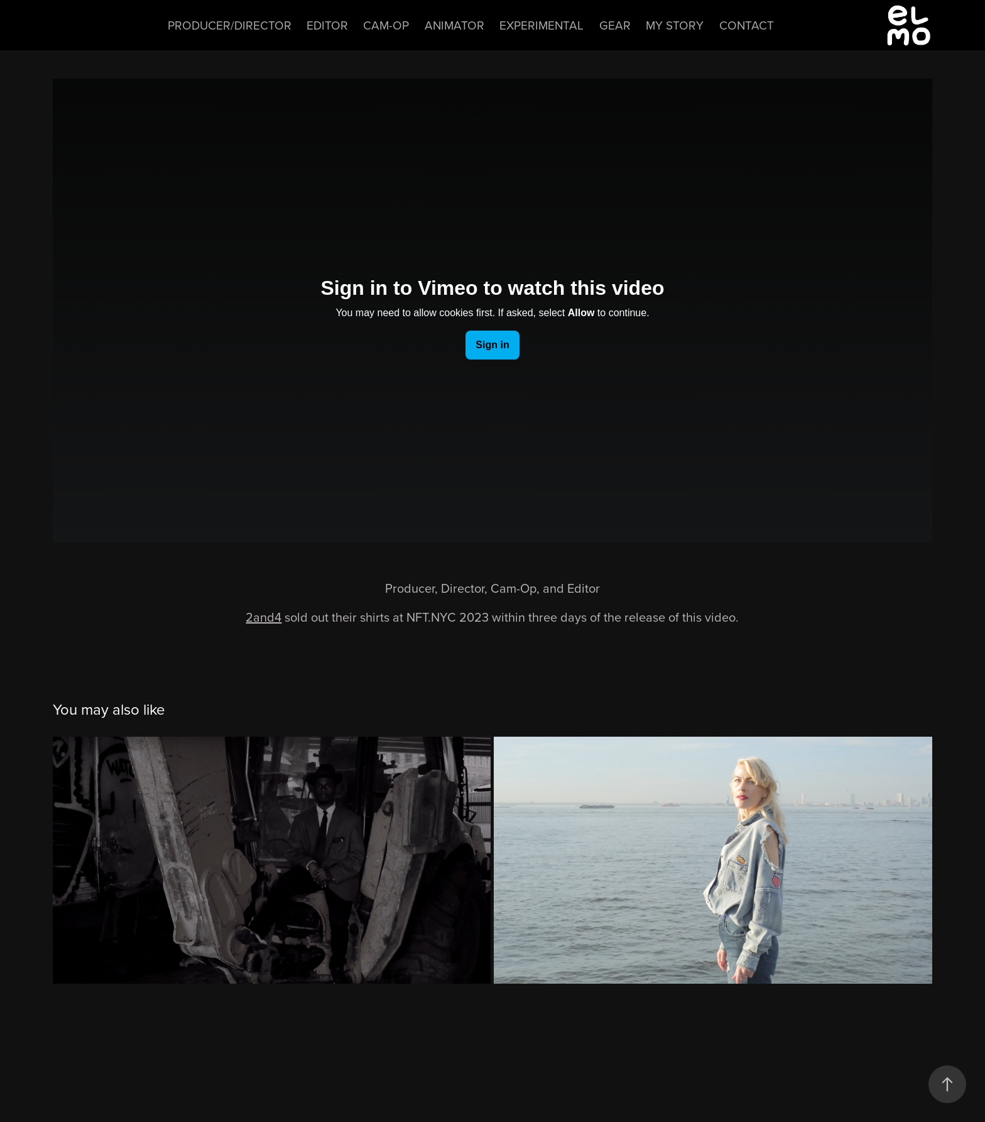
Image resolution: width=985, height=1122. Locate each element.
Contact (746, 24)
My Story (675, 24)
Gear (615, 24)
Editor (327, 24)
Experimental (541, 24)
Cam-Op (386, 24)
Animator (454, 24)
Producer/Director (229, 24)
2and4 (263, 617)
